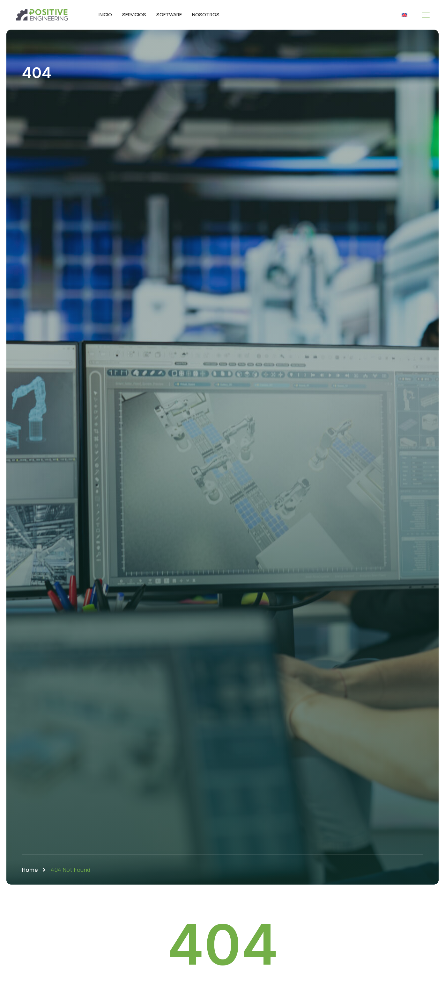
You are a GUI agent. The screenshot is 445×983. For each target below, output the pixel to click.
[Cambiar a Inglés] (404, 15)
